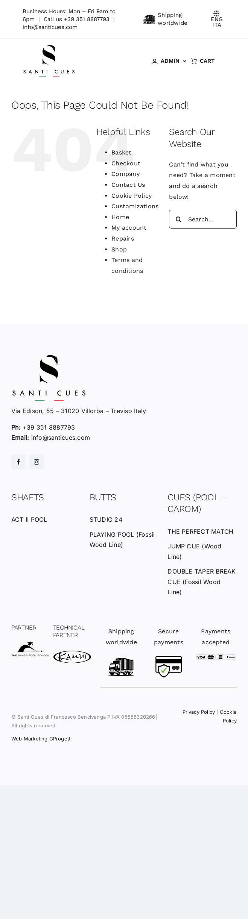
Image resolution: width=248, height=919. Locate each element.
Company (125, 173)
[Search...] (203, 219)
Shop (119, 249)
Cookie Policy (131, 195)
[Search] (178, 219)
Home (120, 217)
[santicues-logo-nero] (49, 47)
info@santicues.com (50, 27)
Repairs (122, 238)
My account (128, 227)
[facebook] (18, 462)
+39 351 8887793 (87, 19)
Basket (121, 152)
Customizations (134, 206)
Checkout (125, 163)
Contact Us (128, 184)
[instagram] (36, 462)
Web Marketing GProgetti (41, 739)
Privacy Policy (199, 712)
